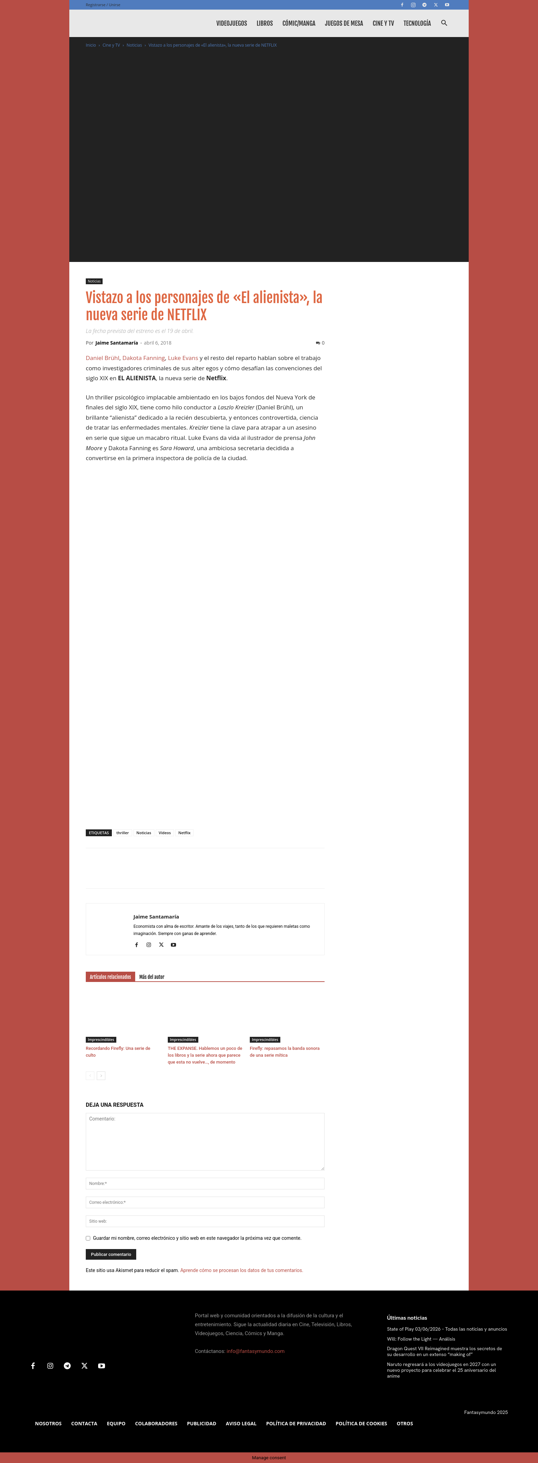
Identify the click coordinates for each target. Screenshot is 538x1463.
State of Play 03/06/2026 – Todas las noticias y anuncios (447, 1329)
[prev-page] (90, 1075)
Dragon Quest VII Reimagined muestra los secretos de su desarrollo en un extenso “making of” (444, 1351)
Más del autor (151, 977)
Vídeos (165, 832)
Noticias (134, 45)
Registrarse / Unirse (103, 4)
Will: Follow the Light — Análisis (421, 1339)
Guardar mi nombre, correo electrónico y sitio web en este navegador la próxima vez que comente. (197, 1238)
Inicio (91, 45)
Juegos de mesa (344, 23)
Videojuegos (232, 23)
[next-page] (101, 1075)
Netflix (184, 832)
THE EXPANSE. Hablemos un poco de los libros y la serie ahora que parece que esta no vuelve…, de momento (205, 1055)
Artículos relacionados (110, 977)
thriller (122, 832)
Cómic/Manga (298, 23)
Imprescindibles (101, 1039)
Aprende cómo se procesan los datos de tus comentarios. (241, 1270)
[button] (444, 24)
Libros (265, 23)
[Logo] (137, 23)
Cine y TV (383, 23)
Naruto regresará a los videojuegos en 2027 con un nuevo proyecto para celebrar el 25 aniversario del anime (441, 1370)
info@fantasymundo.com (256, 1351)
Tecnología (417, 23)
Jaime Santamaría (116, 342)
